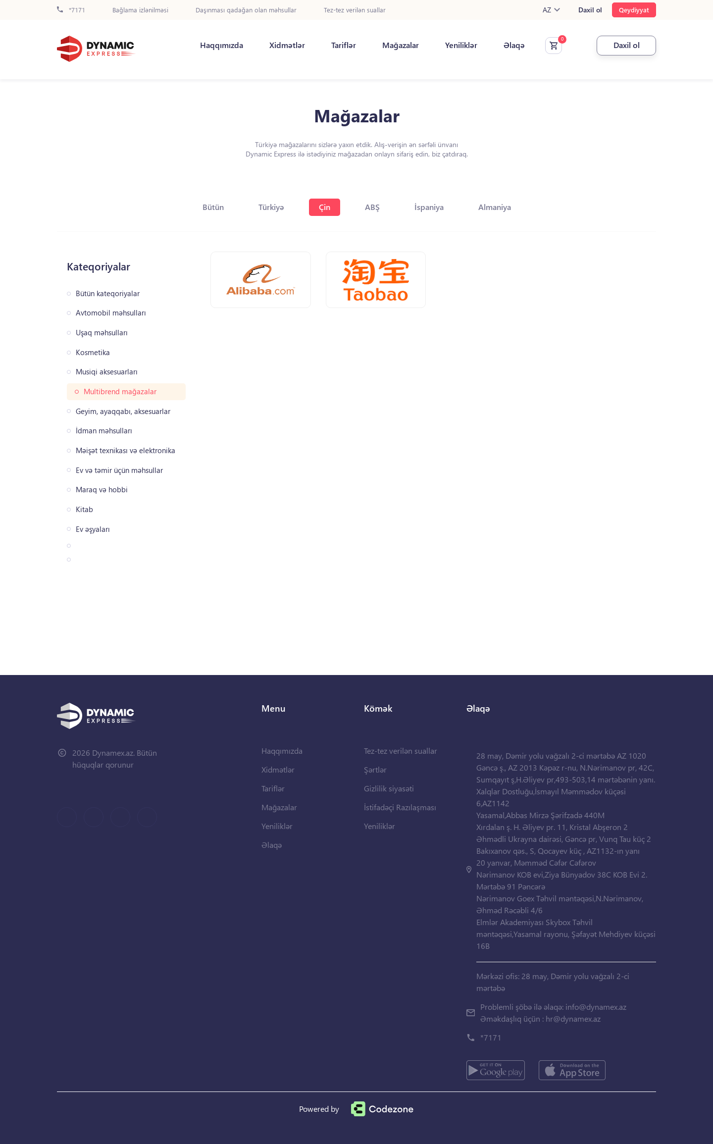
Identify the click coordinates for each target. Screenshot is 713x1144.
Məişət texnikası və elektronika (125, 450)
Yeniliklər (461, 45)
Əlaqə (514, 45)
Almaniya (494, 207)
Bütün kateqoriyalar (108, 293)
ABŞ (372, 207)
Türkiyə (271, 207)
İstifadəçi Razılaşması (400, 807)
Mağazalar (400, 45)
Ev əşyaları (93, 529)
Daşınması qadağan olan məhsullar (246, 10)
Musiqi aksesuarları (107, 371)
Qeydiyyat (634, 9)
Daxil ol (590, 10)
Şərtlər (375, 769)
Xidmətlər (287, 45)
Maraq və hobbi (102, 489)
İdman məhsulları (104, 430)
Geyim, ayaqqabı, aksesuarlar (123, 411)
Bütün (213, 207)
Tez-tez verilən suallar (355, 10)
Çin (324, 207)
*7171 (71, 10)
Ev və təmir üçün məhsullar (119, 470)
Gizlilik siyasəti (389, 788)
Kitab (84, 509)
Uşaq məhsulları (102, 332)
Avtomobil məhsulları (111, 312)
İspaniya (429, 207)
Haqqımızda (221, 45)
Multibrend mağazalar (120, 391)
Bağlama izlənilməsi (140, 10)
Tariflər (343, 45)
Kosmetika (93, 352)
